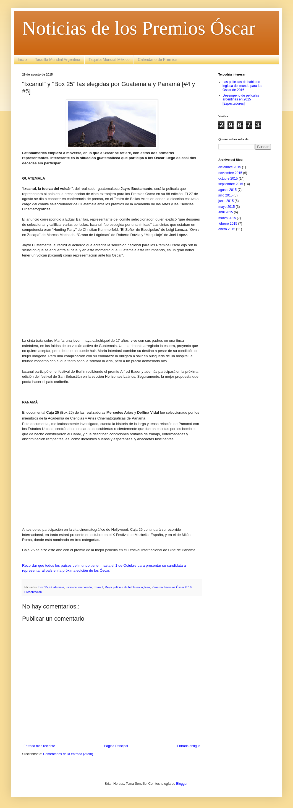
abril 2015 (225, 212)
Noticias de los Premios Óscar (138, 28)
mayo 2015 (226, 207)
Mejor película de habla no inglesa (127, 587)
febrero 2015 (227, 224)
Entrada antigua (188, 746)
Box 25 (43, 587)
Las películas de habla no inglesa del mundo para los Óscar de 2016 (242, 86)
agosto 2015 (227, 190)
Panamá (157, 587)
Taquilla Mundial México (109, 59)
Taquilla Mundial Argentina (57, 59)
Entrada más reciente (39, 746)
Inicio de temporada (79, 587)
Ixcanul (98, 587)
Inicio (22, 59)
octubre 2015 (228, 178)
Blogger (181, 784)
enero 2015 (226, 229)
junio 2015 (226, 201)
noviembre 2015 (230, 173)
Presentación (33, 592)
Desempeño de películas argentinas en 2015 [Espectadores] (241, 99)
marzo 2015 (227, 218)
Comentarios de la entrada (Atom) (68, 754)
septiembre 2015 (230, 184)
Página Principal (116, 746)
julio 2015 (225, 195)
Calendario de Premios (157, 59)
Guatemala (56, 587)
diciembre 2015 (229, 167)
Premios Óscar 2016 (178, 587)
